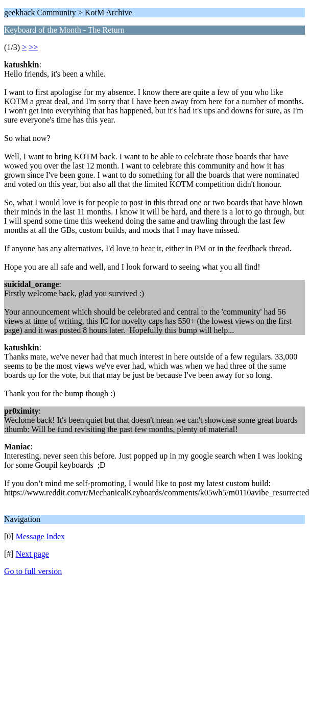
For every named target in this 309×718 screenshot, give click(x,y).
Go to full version (33, 571)
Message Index (40, 536)
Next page (32, 553)
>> (33, 47)
